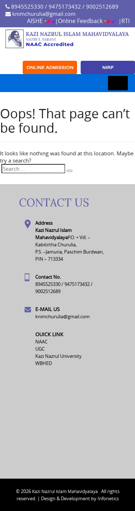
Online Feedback (86, 20)
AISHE (41, 20)
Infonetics (108, 498)
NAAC (41, 341)
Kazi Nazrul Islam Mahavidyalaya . (66, 491)
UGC (40, 349)
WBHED (43, 363)
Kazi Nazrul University (58, 356)
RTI (125, 20)
